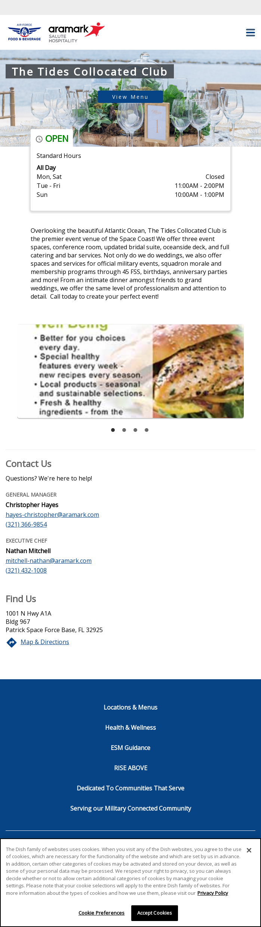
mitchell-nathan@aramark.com (49, 560)
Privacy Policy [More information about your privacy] (212, 893)
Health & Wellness (130, 727)
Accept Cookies (154, 912)
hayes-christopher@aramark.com (52, 514)
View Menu (130, 96)
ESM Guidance (130, 748)
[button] (250, 32)
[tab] (113, 430)
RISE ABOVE (130, 768)
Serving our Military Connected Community (130, 808)
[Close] (249, 850)
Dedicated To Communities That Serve (130, 788)
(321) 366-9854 (26, 524)
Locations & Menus (130, 707)
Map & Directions (45, 642)
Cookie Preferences (102, 912)
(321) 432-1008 (26, 570)
